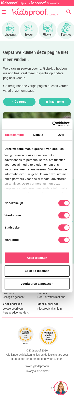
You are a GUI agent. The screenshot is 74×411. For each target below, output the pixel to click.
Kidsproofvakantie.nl (49, 308)
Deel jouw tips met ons (51, 297)
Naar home (55, 102)
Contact (42, 293)
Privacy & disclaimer (36, 371)
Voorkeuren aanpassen (37, 283)
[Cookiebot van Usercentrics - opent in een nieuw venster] (52, 124)
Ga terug (19, 102)
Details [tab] (38, 134)
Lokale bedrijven (13, 308)
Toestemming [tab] (14, 134)
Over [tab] (61, 134)
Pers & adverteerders (16, 312)
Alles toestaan (37, 257)
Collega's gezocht (13, 297)
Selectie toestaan (37, 270)
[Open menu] (4, 12)
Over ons (8, 293)
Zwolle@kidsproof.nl (36, 366)
